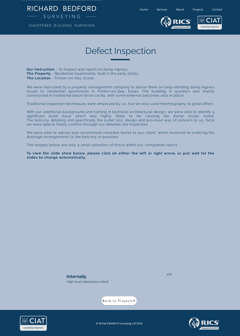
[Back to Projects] (119, 300)
